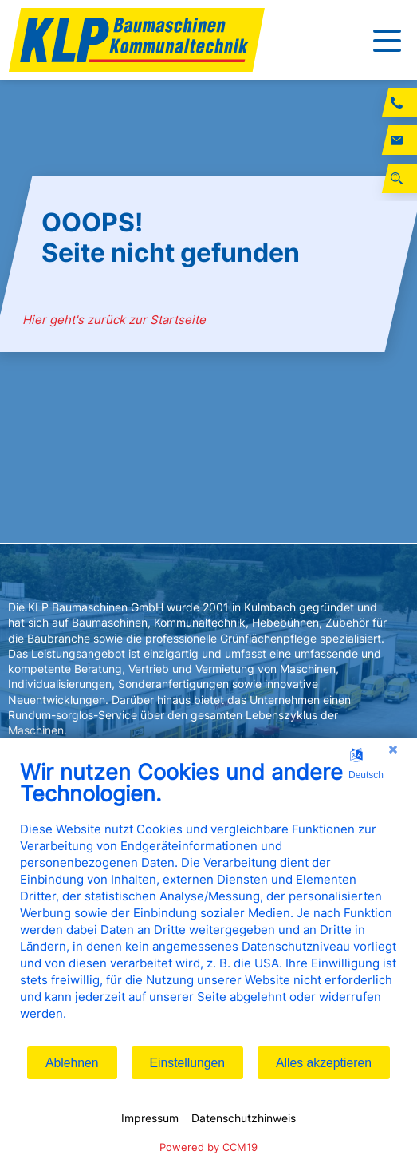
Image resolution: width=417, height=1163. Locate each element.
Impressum (150, 1118)
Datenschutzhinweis (243, 1118)
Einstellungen (188, 1063)
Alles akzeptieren (324, 1063)
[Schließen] (393, 749)
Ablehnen (72, 1063)
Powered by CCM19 (208, 1147)
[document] (208, 901)
